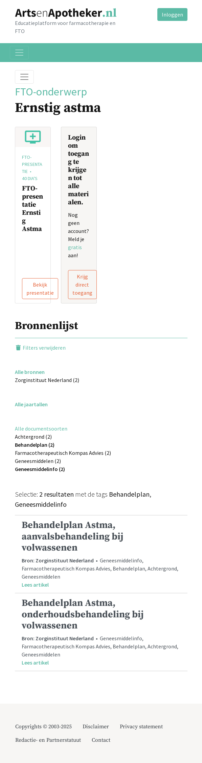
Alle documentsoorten (41, 428)
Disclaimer (96, 726)
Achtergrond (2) (33, 436)
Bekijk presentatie (40, 288)
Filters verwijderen (40, 347)
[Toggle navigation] (19, 52)
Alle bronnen (30, 372)
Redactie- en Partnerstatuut (48, 740)
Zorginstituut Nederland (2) (47, 380)
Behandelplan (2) (34, 444)
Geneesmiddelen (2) (38, 461)
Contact (101, 740)
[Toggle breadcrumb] (24, 77)
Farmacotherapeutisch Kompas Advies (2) (63, 452)
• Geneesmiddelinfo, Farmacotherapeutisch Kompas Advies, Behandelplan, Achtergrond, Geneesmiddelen (101, 554)
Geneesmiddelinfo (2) (40, 469)
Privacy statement (141, 726)
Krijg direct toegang (82, 284)
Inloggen (172, 14)
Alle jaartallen (31, 404)
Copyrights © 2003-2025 (43, 726)
